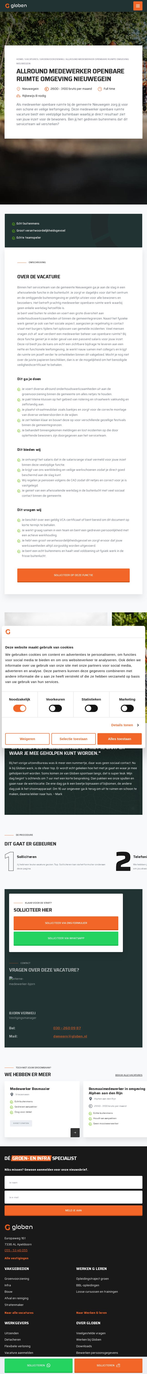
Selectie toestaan (74, 739)
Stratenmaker (14, 1304)
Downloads (84, 1346)
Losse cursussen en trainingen (97, 1291)
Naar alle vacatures (19, 1312)
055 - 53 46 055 (16, 1250)
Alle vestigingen (16, 1258)
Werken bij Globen (88, 1339)
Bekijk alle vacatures (128, 1075)
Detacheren (13, 1339)
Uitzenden (12, 1333)
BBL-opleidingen (87, 1285)
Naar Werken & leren (91, 1312)
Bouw (9, 1291)
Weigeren (27, 739)
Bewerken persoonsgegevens (97, 1352)
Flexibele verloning (17, 1346)
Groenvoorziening (52, 59)
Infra (8, 1285)
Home (19, 59)
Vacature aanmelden (19, 1352)
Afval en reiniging (16, 1298)
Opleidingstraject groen (92, 1278)
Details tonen (122, 725)
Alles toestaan (119, 739)
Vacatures (31, 59)
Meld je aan (73, 1210)
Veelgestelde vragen (91, 1333)
